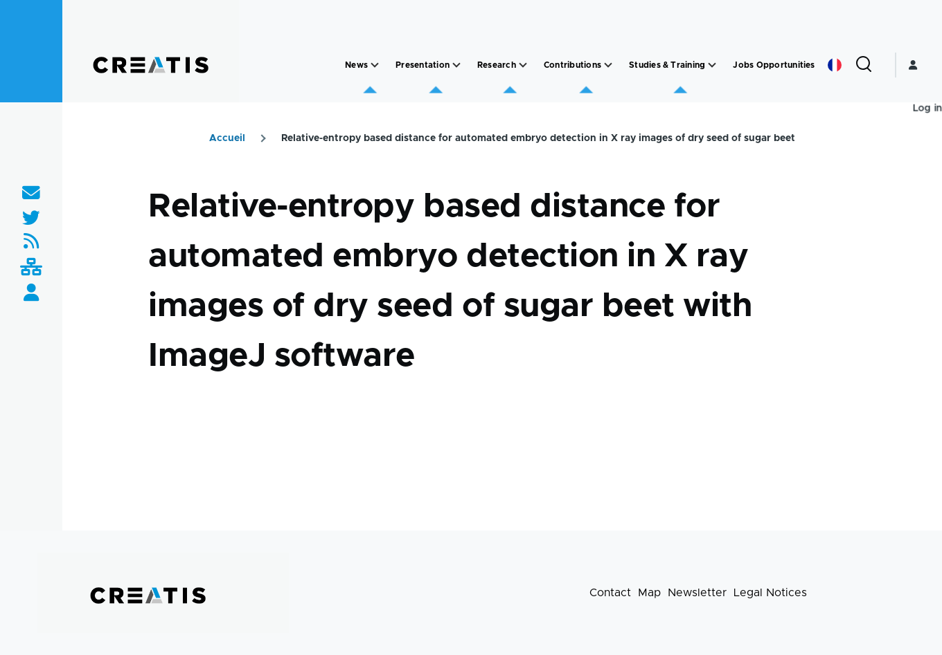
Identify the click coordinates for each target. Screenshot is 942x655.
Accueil (227, 138)
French (835, 65)
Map (649, 592)
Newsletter (697, 592)
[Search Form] (863, 65)
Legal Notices (770, 592)
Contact (610, 592)
